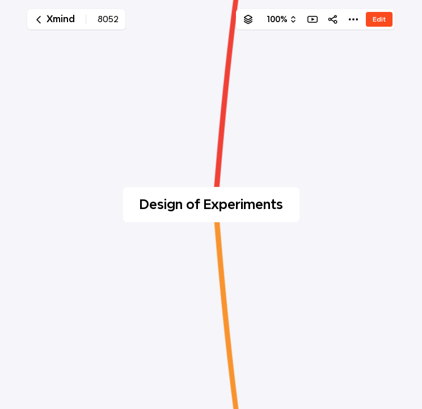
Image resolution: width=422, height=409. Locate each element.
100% (277, 19)
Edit (379, 19)
